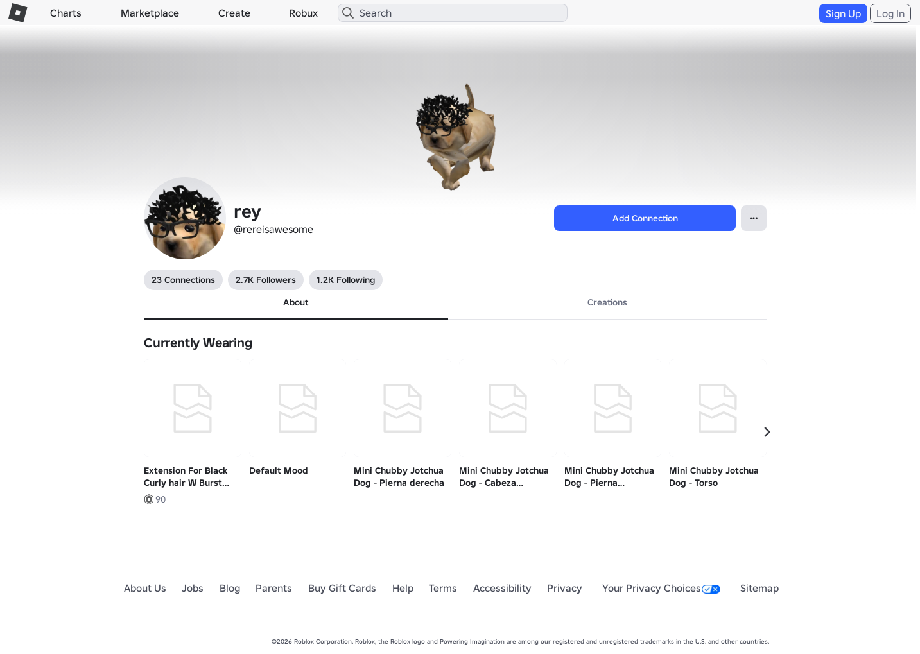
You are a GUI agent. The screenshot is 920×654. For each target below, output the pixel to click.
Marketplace (150, 12)
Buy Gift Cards (342, 587)
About (295, 302)
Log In (890, 13)
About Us (145, 587)
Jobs (193, 587)
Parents (274, 587)
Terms (443, 587)
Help (402, 587)
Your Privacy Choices (661, 587)
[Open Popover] (754, 218)
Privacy (564, 587)
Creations (607, 302)
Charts (66, 12)
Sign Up (843, 13)
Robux (303, 12)
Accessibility (502, 587)
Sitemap (759, 587)
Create (234, 12)
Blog (230, 587)
